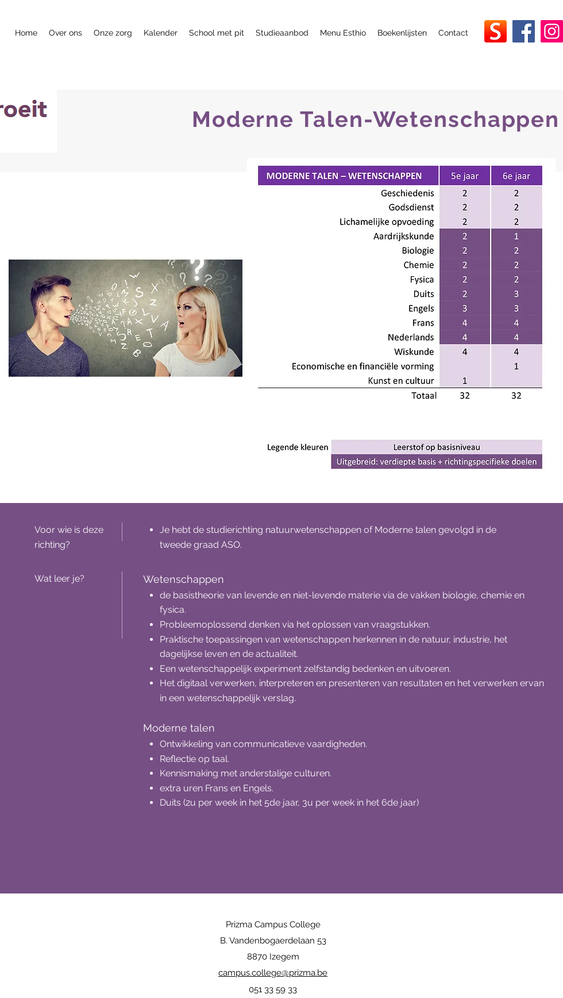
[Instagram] (552, 31)
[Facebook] (523, 31)
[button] (65, 32)
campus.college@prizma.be (272, 973)
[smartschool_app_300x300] (495, 31)
